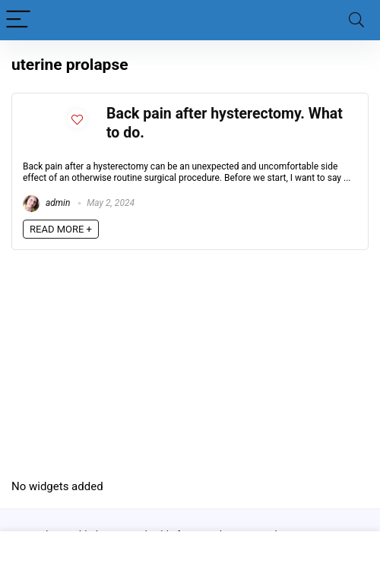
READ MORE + (61, 229)
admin (46, 203)
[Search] (356, 20)
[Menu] (18, 20)
